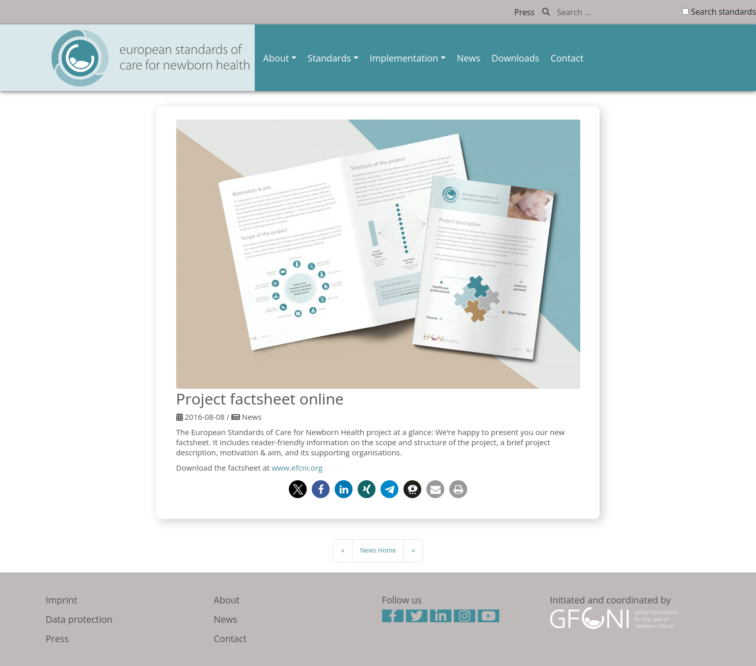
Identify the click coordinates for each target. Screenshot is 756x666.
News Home (378, 550)
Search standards (723, 11)
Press (525, 12)
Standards (329, 58)
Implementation (404, 58)
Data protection (79, 619)
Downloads (515, 58)
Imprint (61, 600)
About (276, 58)
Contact (567, 58)
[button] (298, 489)
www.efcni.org (297, 467)
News (468, 58)
